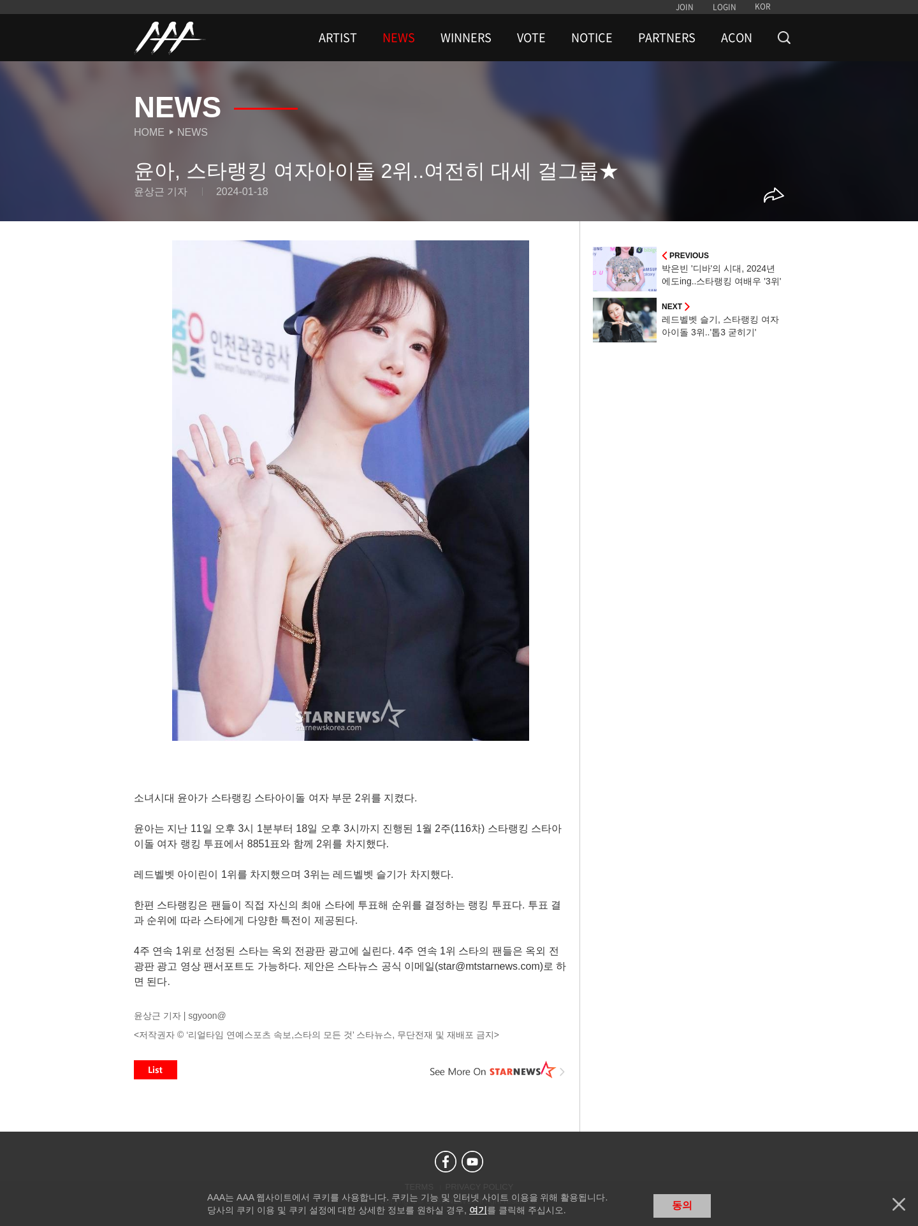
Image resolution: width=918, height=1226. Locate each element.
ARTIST (338, 37)
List (155, 1069)
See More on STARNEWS (497, 1069)
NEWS (398, 37)
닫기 (898, 1204)
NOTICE (592, 37)
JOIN (685, 7)
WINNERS (466, 37)
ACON (736, 37)
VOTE (531, 37)
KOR (763, 6)
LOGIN (724, 7)
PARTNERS (667, 37)
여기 (478, 1210)
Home (149, 132)
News (192, 132)
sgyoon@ (207, 1016)
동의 (682, 1205)
